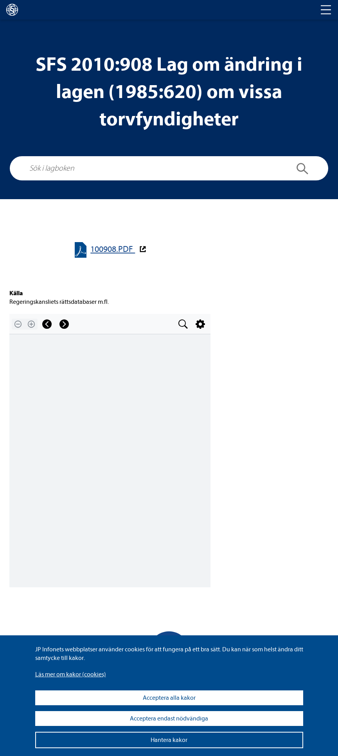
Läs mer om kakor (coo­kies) (70, 674)
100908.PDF (112, 249)
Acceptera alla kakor (169, 697)
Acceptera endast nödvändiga (169, 718)
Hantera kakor (169, 740)
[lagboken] (12, 10)
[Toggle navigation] (326, 10)
